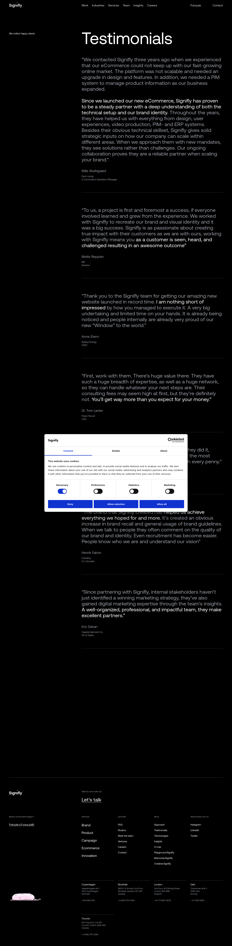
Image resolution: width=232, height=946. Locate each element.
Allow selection (116, 504)
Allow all (162, 504)
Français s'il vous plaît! (21, 824)
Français (195, 5)
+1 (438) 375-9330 (126, 900)
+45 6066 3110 (88, 900)
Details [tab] (116, 450)
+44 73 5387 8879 (162, 900)
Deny (70, 504)
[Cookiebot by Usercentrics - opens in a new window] (170, 440)
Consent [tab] (68, 450)
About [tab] (163, 450)
